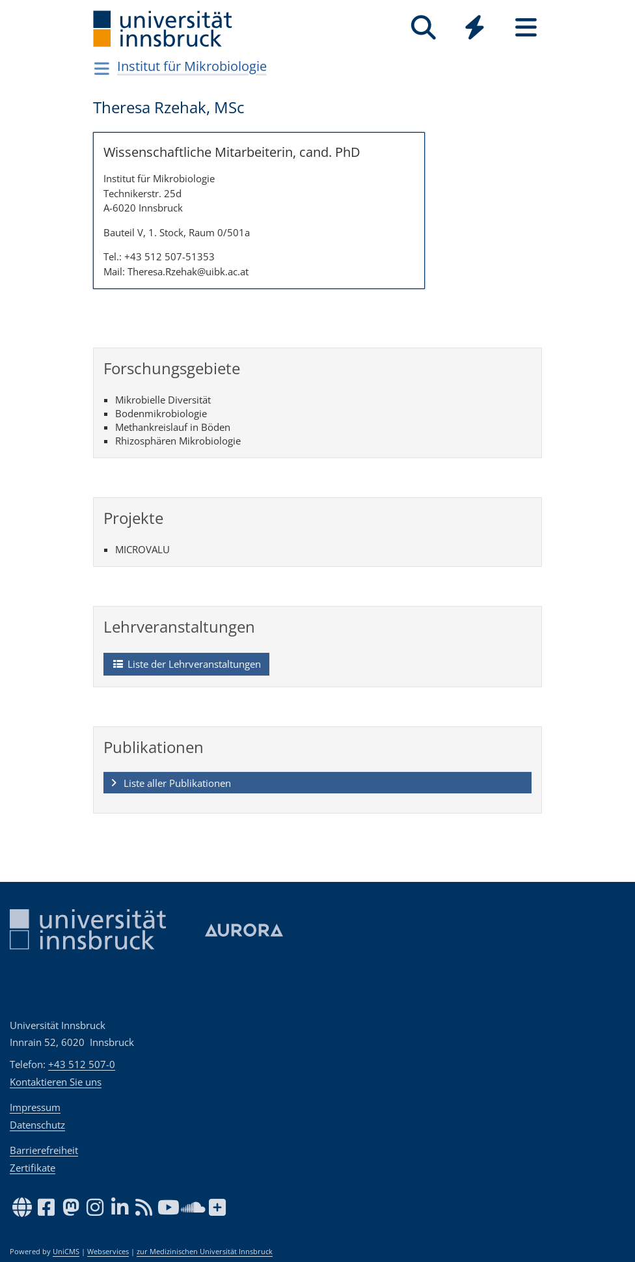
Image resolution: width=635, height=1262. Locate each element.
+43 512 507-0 (81, 1064)
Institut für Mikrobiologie (192, 66)
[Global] (475, 29)
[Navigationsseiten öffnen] (101, 68)
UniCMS (66, 1251)
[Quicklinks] (474, 28)
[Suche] (423, 28)
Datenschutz (37, 1124)
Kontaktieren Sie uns (55, 1081)
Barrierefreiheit (44, 1150)
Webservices (108, 1251)
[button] (317, 783)
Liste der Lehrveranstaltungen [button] (186, 664)
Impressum (35, 1107)
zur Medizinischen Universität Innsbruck (205, 1251)
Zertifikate (32, 1167)
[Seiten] (526, 28)
